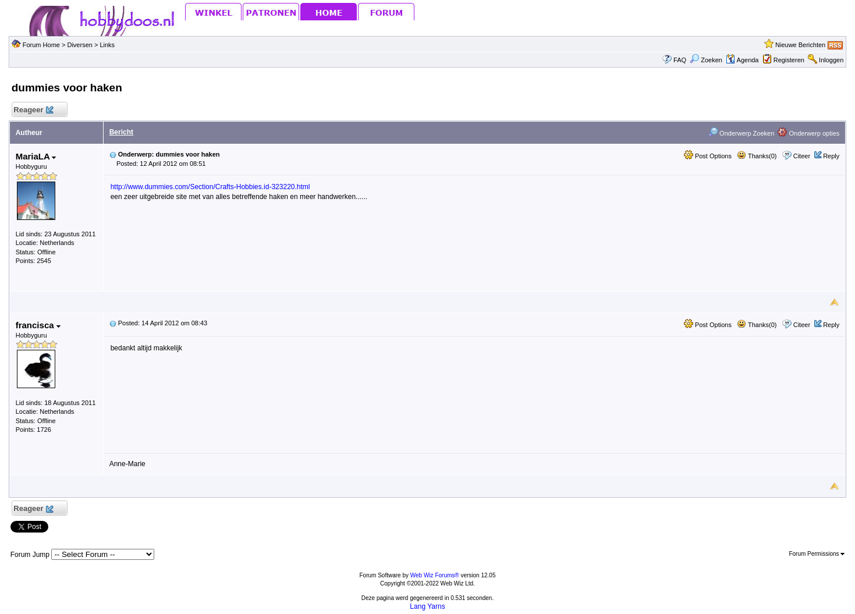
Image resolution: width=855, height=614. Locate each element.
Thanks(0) (756, 155)
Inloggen (831, 59)
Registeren (789, 59)
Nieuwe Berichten (800, 44)
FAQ (679, 59)
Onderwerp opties (808, 133)
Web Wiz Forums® (434, 575)
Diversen (79, 44)
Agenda (742, 59)
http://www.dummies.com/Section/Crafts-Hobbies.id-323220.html (210, 187)
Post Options (708, 155)
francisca (38, 325)
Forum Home (41, 44)
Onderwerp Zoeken (741, 133)
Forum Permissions (817, 554)
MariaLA (36, 156)
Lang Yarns (427, 606)
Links (107, 44)
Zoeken (706, 59)
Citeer (801, 155)
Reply (831, 155)
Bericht (121, 132)
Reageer (33, 110)
